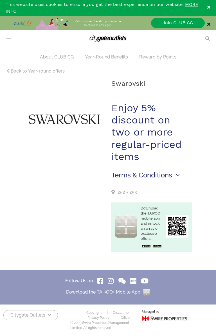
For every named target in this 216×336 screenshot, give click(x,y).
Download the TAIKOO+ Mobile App (108, 292)
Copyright (94, 313)
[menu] (8, 38)
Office (125, 318)
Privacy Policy (98, 318)
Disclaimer (121, 313)
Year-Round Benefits (106, 57)
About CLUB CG (57, 57)
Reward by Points (157, 57)
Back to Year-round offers (36, 71)
